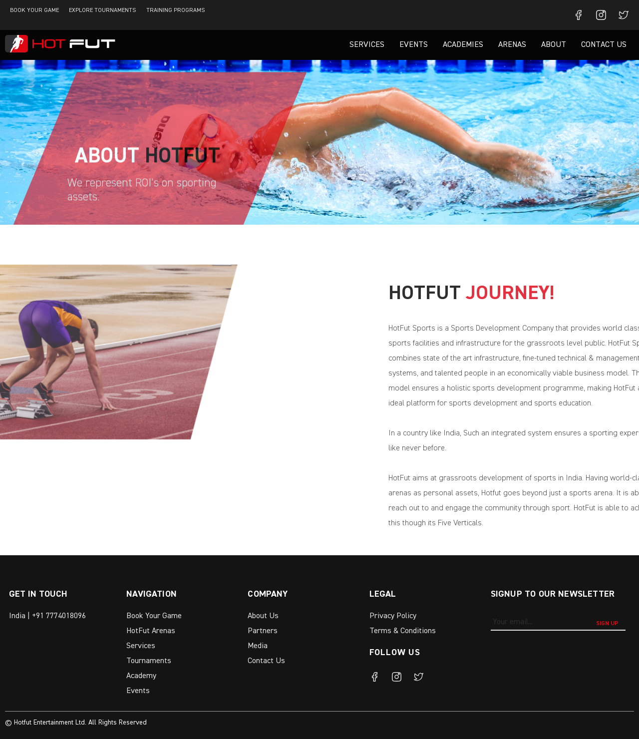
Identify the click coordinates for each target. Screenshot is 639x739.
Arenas (512, 45)
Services (366, 45)
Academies (463, 45)
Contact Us (604, 45)
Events (413, 45)
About (553, 45)
